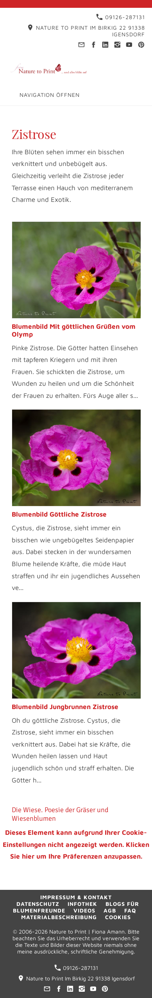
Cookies (118, 917)
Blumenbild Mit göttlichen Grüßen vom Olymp (74, 330)
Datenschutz (37, 903)
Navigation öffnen (50, 94)
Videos (84, 910)
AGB (110, 910)
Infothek (82, 903)
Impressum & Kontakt (76, 897)
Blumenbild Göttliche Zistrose (59, 514)
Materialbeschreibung (59, 917)
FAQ (130, 910)
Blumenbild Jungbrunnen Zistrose (65, 707)
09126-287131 (120, 17)
